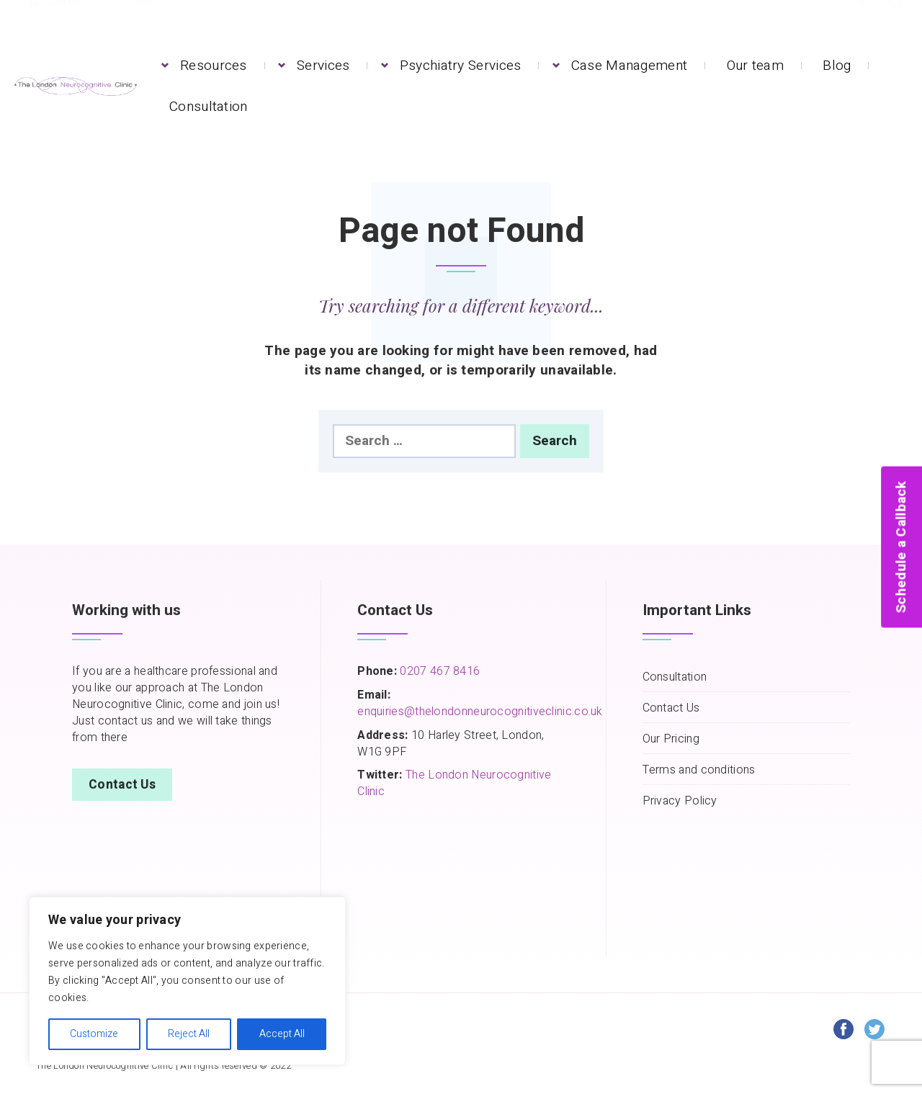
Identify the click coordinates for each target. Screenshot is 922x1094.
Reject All (189, 1033)
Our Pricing (671, 739)
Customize (94, 1033)
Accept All (282, 1033)
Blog (837, 65)
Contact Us (122, 785)
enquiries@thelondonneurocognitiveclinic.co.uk (480, 711)
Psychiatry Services (461, 65)
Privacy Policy (680, 801)
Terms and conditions (699, 770)
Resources (213, 65)
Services (323, 65)
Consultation (208, 107)
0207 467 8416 (438, 671)
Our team (755, 65)
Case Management (629, 65)
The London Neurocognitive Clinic (454, 783)
